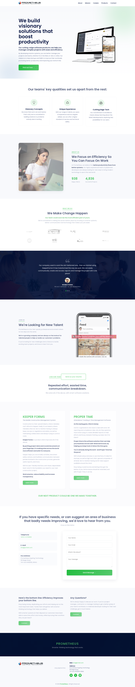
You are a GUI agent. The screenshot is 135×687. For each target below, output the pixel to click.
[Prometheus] (30, 3)
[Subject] (89, 553)
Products (104, 3)
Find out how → (29, 67)
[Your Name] (89, 539)
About (80, 3)
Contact (113, 3)
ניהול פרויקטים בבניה (59, 668)
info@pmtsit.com (78, 663)
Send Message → (89, 574)
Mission (87, 3)
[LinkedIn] (80, 675)
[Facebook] (71, 675)
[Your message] (89, 563)
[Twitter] (75, 675)
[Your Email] (89, 546)
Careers (96, 3)
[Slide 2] (67, 290)
